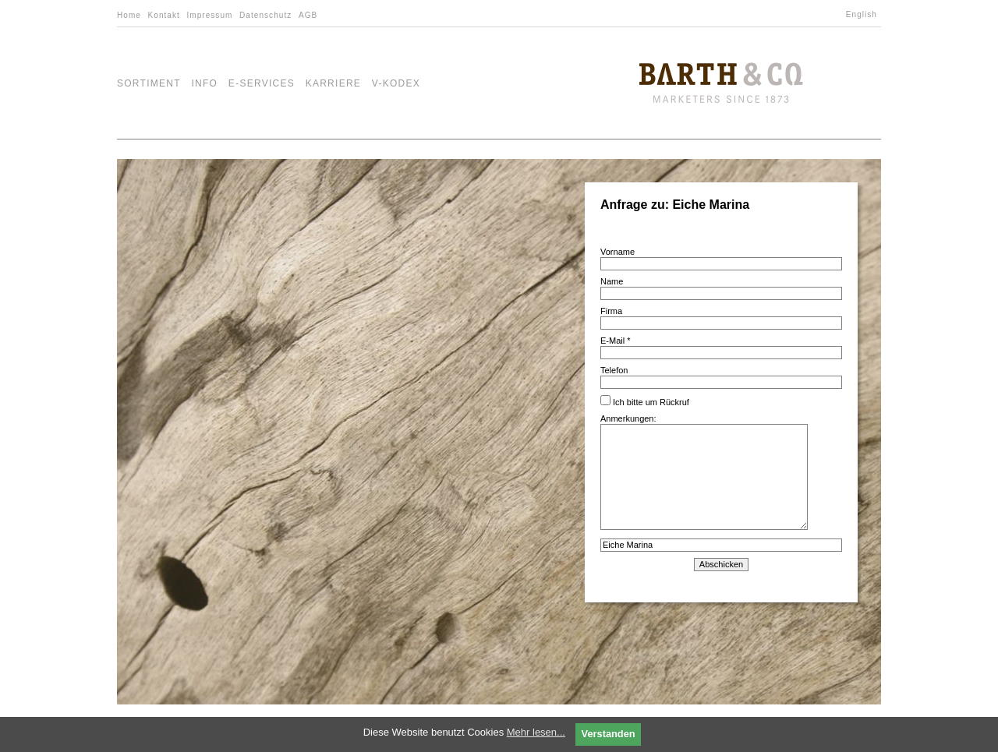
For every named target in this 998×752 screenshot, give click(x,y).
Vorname (617, 251)
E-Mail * (615, 340)
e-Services (261, 83)
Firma (611, 311)
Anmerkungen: (704, 472)
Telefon (614, 370)
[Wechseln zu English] (863, 15)
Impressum (209, 15)
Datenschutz (265, 15)
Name (611, 281)
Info (204, 83)
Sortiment (149, 83)
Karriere (334, 83)
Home (129, 15)
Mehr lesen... (536, 732)
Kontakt (164, 15)
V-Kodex (396, 83)
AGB (308, 15)
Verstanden (608, 734)
